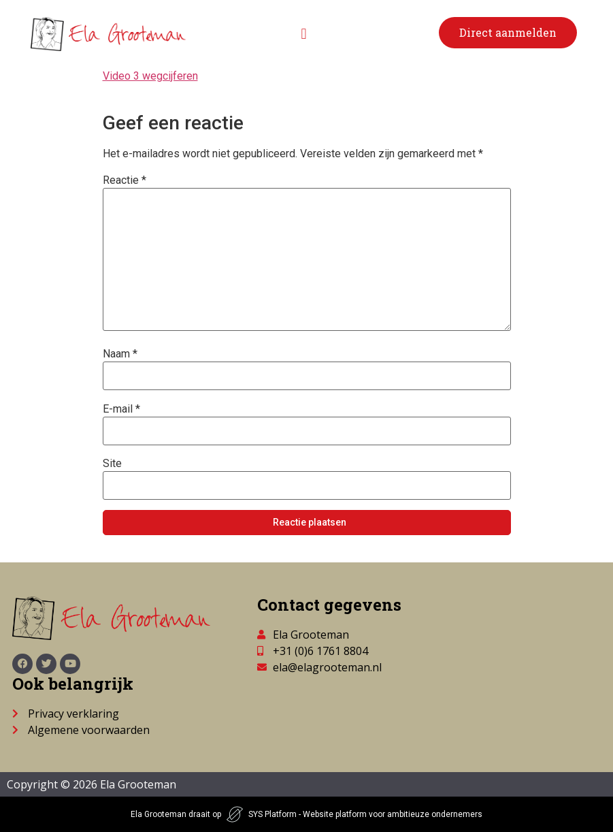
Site (112, 463)
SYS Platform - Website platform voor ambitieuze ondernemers (365, 814)
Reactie (124, 180)
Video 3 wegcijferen (150, 75)
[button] (303, 34)
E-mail (121, 409)
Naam (120, 354)
